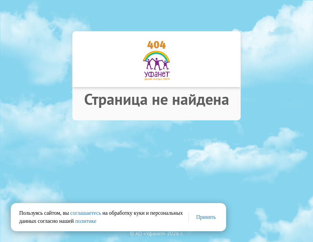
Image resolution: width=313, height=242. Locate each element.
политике (85, 221)
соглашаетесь (85, 213)
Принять (206, 217)
